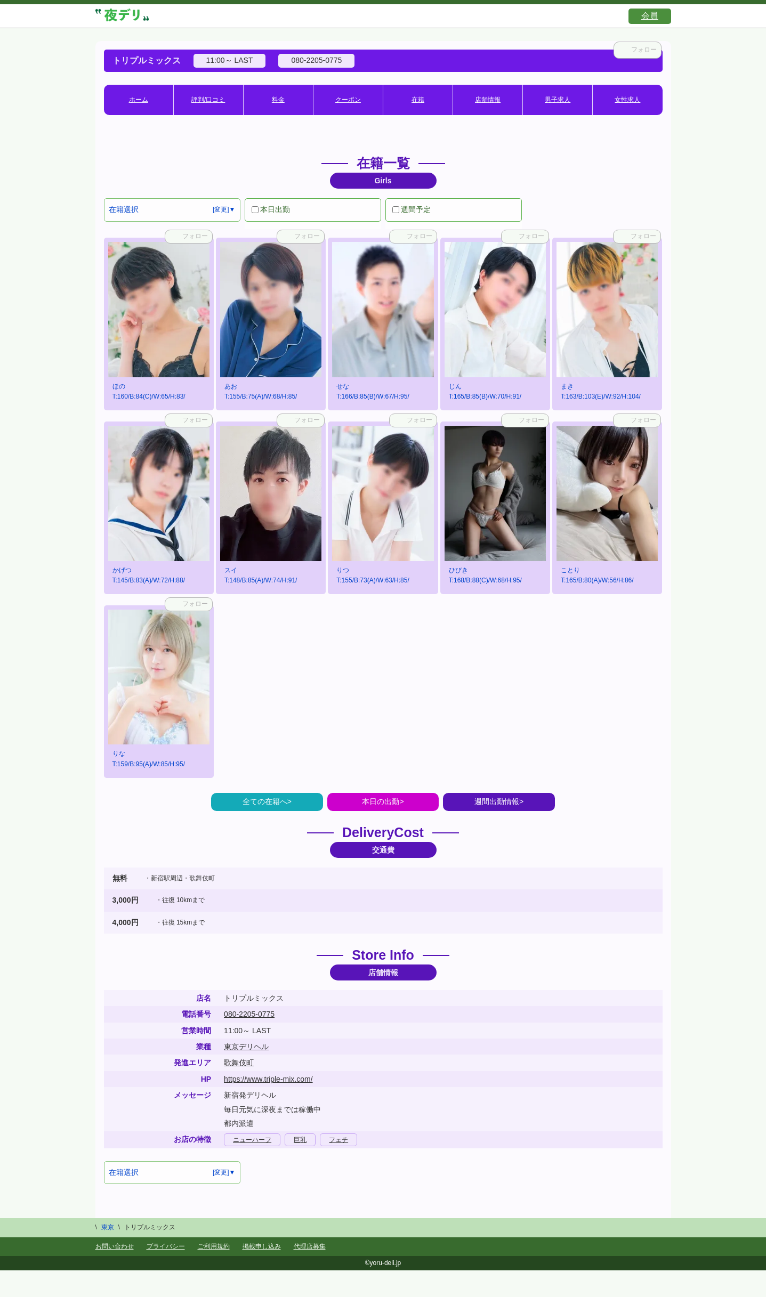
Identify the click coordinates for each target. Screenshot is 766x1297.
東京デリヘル (246, 1046)
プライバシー (166, 1246)
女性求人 (627, 99)
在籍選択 (124, 209)
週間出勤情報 (496, 801)
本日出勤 (271, 209)
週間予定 (411, 209)
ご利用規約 (214, 1246)
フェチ (338, 1140)
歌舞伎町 (239, 1062)
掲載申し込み (262, 1246)
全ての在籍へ (265, 801)
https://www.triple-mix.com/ (268, 1079)
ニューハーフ (252, 1140)
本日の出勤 (380, 801)
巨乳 (300, 1140)
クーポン (348, 99)
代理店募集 (310, 1246)
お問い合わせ (114, 1246)
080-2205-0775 (249, 1014)
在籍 (418, 99)
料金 (278, 99)
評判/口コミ (208, 99)
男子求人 (557, 99)
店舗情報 (488, 99)
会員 (649, 15)
